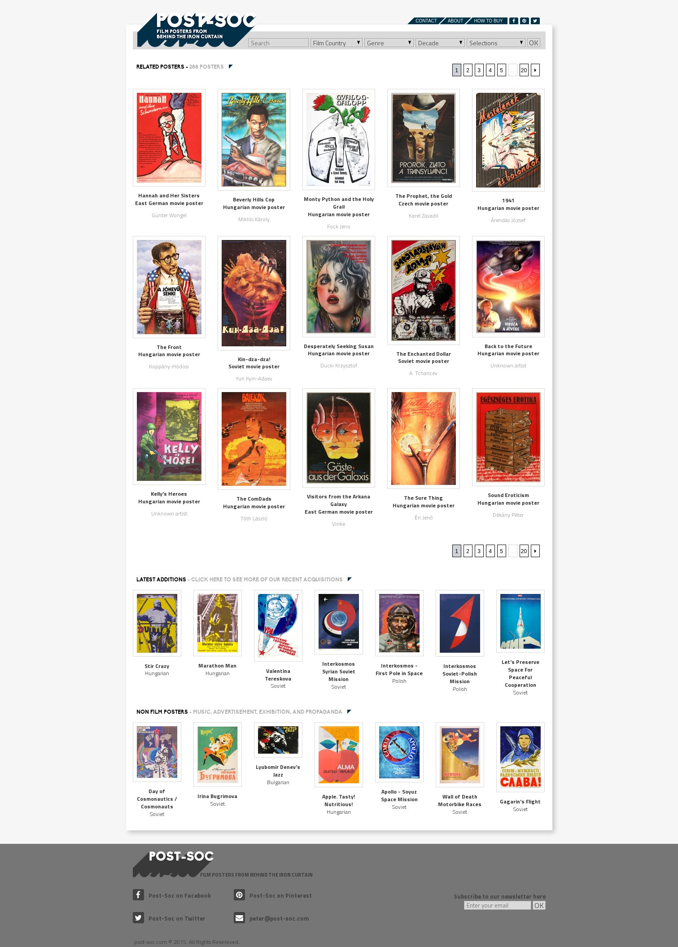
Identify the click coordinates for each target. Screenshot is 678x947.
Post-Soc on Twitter (169, 918)
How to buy (488, 20)
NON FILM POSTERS (239, 712)
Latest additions (239, 579)
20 (524, 70)
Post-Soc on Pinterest (273, 895)
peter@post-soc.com (271, 918)
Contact (426, 20)
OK (533, 42)
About (455, 20)
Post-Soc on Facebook (172, 895)
